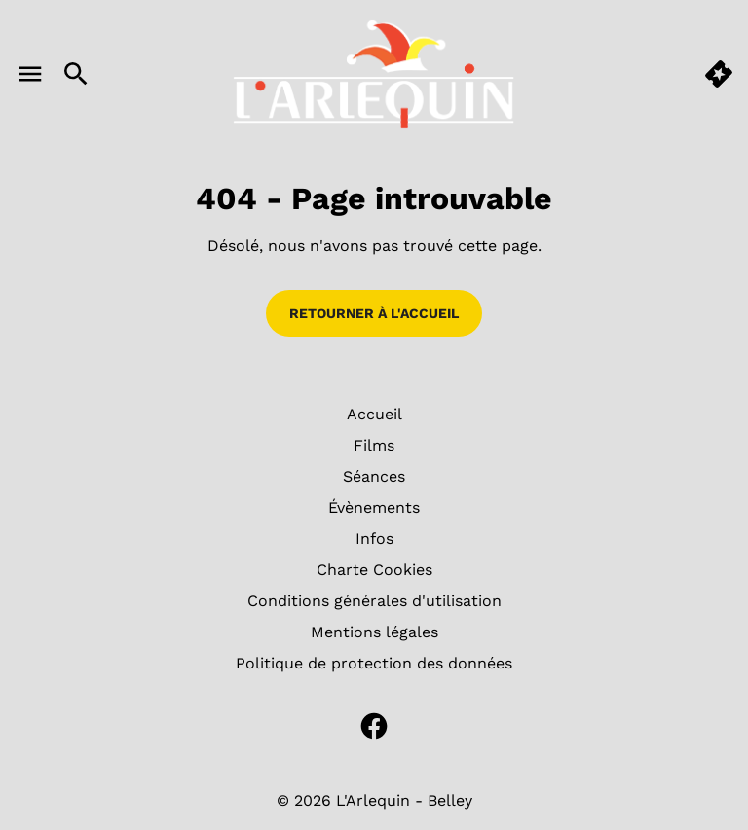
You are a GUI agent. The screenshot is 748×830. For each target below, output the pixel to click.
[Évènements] (374, 507)
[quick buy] (718, 74)
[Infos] (374, 539)
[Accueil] (374, 414)
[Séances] (374, 476)
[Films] (374, 445)
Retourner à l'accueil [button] (374, 313)
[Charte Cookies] (374, 570)
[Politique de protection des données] (374, 663)
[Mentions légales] (374, 632)
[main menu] (30, 74)
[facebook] (374, 725)
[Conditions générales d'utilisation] (374, 601)
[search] (76, 74)
